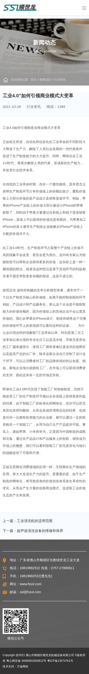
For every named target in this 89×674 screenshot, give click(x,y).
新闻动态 (45, 79)
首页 (33, 79)
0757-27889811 (62, 568)
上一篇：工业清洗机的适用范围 (27, 521)
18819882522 (30, 568)
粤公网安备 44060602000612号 (26, 660)
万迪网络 (22, 666)
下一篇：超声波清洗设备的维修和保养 (33, 531)
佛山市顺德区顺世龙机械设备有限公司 (50, 655)
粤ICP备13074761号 (60, 660)
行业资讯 (60, 79)
